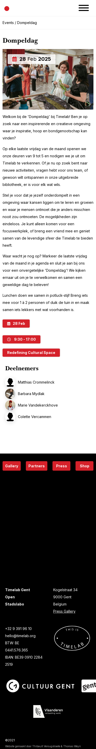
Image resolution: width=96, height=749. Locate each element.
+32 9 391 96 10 (18, 628)
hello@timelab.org (20, 636)
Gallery (11, 466)
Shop (84, 466)
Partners (36, 466)
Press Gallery (64, 611)
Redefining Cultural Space (31, 352)
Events (8, 22)
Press (61, 466)
